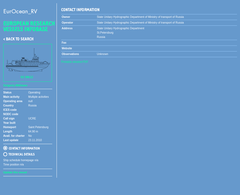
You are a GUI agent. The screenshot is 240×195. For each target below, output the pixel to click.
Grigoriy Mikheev (15, 85)
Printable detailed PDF (74, 61)
